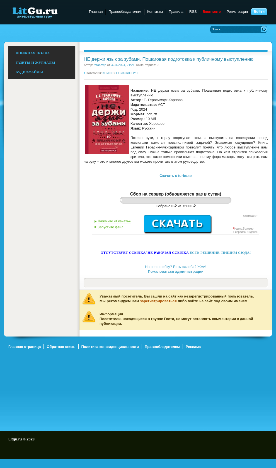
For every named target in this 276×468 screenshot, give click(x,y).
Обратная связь (61, 347)
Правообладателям (124, 11)
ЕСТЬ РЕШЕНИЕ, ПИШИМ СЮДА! (220, 252)
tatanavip (100, 65)
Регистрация (237, 11)
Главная (96, 11)
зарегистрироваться (158, 301)
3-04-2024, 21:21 (122, 65)
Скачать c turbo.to (175, 176)
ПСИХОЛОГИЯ (126, 73)
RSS (193, 11)
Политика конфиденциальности (110, 347)
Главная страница (24, 347)
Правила (176, 11)
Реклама (193, 347)
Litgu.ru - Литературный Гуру (45, 12)
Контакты (155, 11)
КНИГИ (108, 73)
